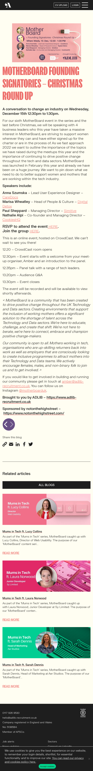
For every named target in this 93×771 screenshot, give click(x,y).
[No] (89, 758)
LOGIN (75, 5)
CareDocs (10, 197)
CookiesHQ (11, 219)
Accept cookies (47, 766)
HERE (53, 226)
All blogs (46, 485)
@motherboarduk (32, 390)
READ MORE (10, 553)
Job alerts (8, 741)
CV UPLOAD (61, 5)
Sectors (52, 741)
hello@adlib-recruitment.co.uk (19, 717)
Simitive (70, 210)
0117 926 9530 (11, 713)
